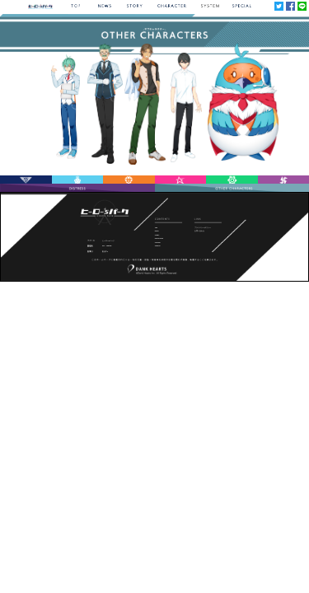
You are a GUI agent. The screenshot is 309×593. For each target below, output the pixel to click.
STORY (157, 234)
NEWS (157, 230)
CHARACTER (159, 238)
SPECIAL (158, 245)
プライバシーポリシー (202, 227)
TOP (156, 227)
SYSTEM (158, 242)
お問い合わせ (199, 230)
